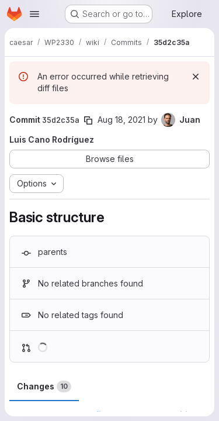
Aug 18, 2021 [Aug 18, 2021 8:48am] (121, 120)
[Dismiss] (196, 77)
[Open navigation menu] (34, 14)
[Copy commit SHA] (88, 120)
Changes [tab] (44, 386)
